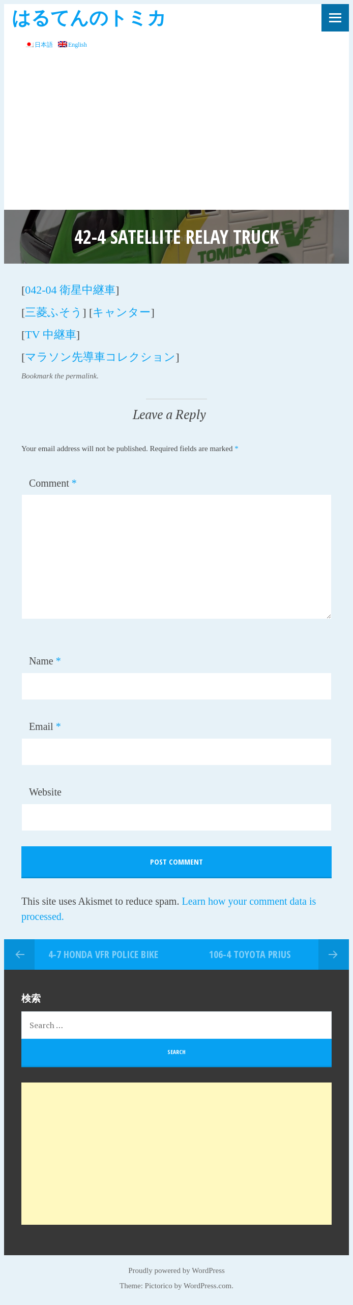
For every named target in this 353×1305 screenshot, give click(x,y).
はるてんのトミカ (89, 17)
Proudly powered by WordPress (176, 1270)
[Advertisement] (176, 133)
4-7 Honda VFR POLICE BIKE (103, 954)
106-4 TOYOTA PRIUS (250, 954)
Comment (53, 483)
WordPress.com (207, 1286)
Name (45, 660)
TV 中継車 (50, 334)
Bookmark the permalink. (60, 376)
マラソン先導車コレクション (100, 357)
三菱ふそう (53, 312)
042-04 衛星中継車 (70, 289)
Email (45, 726)
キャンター (122, 312)
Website (45, 792)
